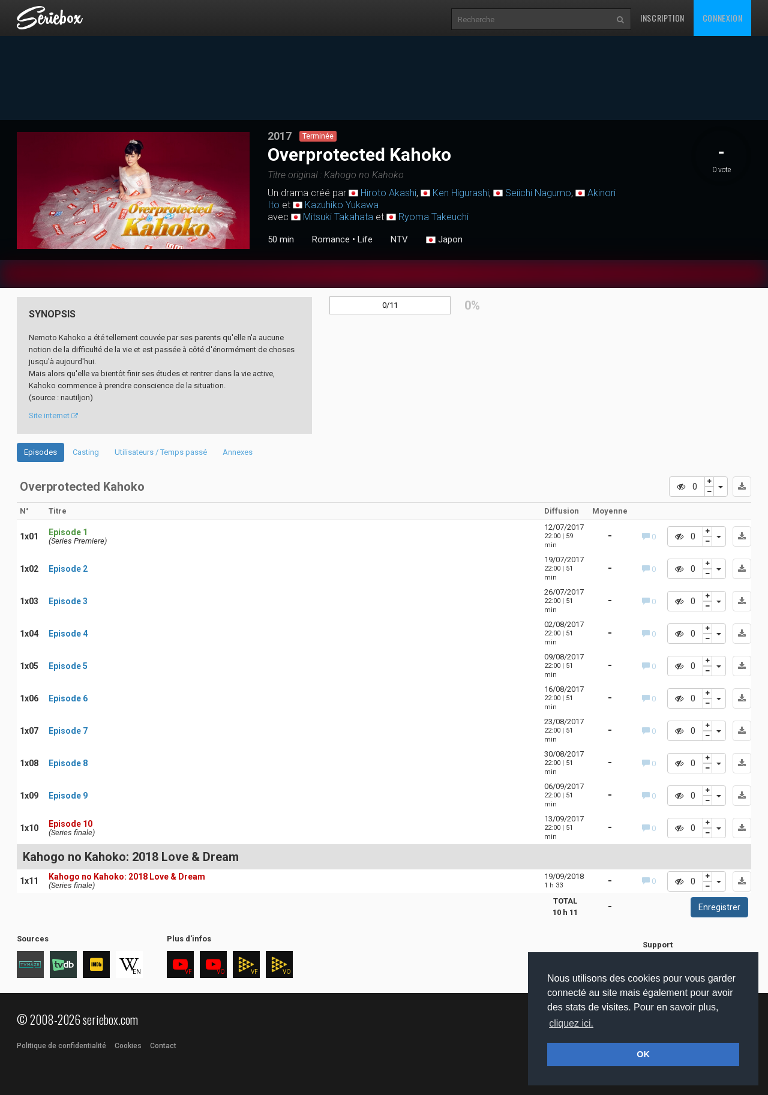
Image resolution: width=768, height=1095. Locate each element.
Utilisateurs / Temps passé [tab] (161, 452)
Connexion (722, 17)
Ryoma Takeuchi (433, 217)
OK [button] (643, 1054)
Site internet (53, 415)
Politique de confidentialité (61, 1046)
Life (365, 239)
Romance (331, 239)
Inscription (662, 17)
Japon (444, 240)
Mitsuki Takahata (338, 217)
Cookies (128, 1046)
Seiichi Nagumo (538, 193)
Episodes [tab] (40, 452)
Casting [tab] (86, 452)
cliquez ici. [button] (571, 1023)
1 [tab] (121, 247)
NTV (399, 239)
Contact (163, 1046)
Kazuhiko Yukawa (342, 205)
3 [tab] (145, 247)
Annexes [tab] (238, 452)
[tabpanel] (133, 190)
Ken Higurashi (461, 193)
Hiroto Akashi (388, 193)
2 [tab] (133, 247)
